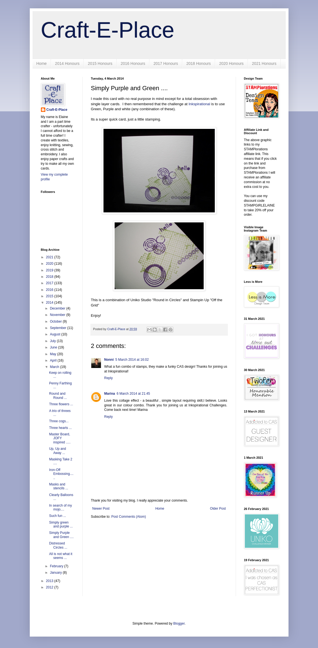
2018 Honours (198, 63)
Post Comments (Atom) (128, 517)
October (56, 321)
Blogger (179, 623)
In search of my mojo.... (60, 507)
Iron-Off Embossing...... (61, 474)
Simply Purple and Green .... (61, 535)
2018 (50, 277)
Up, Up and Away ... (57, 451)
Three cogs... (58, 421)
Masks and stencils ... (58, 486)
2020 (50, 264)
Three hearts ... (60, 428)
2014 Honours (67, 63)
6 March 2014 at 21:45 (133, 394)
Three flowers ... (61, 404)
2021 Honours (264, 63)
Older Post (218, 508)
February (57, 566)
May (53, 354)
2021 (50, 257)
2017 (50, 283)
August (55, 334)
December (58, 308)
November (58, 315)
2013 (50, 581)
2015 (50, 296)
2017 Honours (166, 63)
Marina (109, 394)
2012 (50, 587)
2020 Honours (231, 63)
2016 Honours (133, 63)
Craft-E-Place (107, 30)
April (53, 360)
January (56, 573)
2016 (50, 290)
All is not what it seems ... (60, 556)
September (58, 328)
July (53, 341)
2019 (50, 270)
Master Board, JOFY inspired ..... (59, 438)
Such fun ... (57, 516)
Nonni (109, 360)
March (55, 367)
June (54, 347)
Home (41, 63)
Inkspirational (199, 104)
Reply (108, 378)
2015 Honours (100, 63)
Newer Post (101, 508)
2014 (50, 303)
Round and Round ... (58, 395)
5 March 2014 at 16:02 (132, 360)
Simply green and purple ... (61, 524)
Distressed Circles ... (58, 545)
